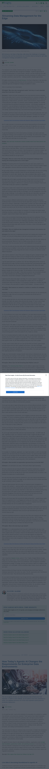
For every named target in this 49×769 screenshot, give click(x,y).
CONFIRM (15, 392)
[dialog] (24, 384)
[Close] (46, 375)
